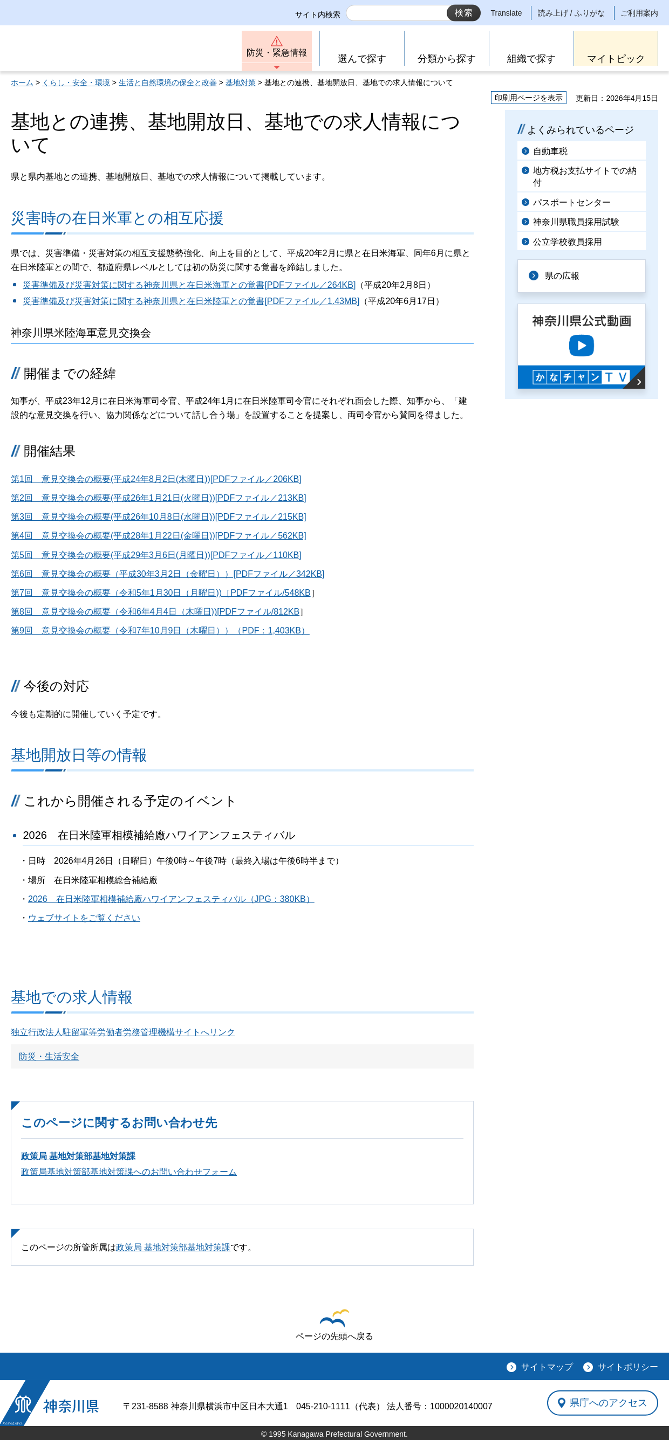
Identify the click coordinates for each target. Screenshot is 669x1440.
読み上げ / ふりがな (571, 13)
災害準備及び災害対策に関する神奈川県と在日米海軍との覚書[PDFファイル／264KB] (189, 285)
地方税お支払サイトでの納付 (585, 176)
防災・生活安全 (49, 1056)
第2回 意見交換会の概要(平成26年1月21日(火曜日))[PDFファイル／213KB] (158, 497)
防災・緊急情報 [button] (277, 52)
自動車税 (550, 151)
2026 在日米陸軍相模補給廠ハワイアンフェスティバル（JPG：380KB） (171, 899)
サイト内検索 (317, 14)
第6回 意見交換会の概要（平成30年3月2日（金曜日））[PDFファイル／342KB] (167, 573)
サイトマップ (547, 1367)
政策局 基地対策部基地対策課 (78, 1156)
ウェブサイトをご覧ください (84, 917)
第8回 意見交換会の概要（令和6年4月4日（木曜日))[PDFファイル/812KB (155, 611)
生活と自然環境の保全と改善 (168, 82)
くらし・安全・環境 (76, 82)
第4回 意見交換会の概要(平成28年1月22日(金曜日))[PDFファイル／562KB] (158, 535)
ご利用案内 (639, 13)
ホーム (22, 82)
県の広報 (562, 275)
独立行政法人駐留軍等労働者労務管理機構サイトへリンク (123, 1032)
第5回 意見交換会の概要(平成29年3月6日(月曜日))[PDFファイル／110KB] (156, 555)
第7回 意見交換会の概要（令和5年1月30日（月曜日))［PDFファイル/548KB (161, 592)
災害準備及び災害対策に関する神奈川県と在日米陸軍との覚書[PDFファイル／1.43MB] (191, 301)
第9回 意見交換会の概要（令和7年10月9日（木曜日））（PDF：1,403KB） (160, 630)
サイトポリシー (628, 1367)
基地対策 (241, 82)
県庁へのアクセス (608, 1402)
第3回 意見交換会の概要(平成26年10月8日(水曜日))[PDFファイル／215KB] (158, 516)
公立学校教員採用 (567, 241)
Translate (506, 13)
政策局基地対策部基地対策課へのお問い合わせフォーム (129, 1171)
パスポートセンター (572, 202)
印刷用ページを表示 (529, 97)
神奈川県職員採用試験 (576, 221)
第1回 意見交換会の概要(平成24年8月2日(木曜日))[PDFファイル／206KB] (156, 479)
